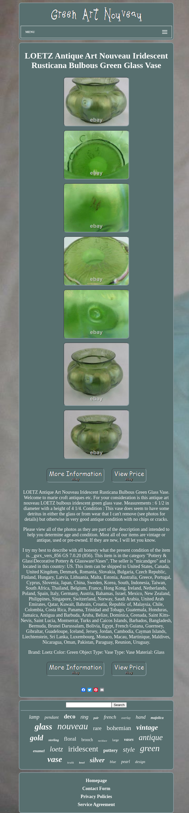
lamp (34, 717)
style (129, 749)
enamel (39, 751)
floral (70, 738)
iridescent (83, 748)
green (150, 748)
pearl (125, 761)
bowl (81, 762)
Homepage (96, 780)
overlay (126, 718)
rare (97, 728)
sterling (53, 740)
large (115, 740)
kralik (70, 762)
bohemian (119, 728)
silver (97, 760)
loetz (56, 749)
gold (36, 738)
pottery (110, 750)
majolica (157, 718)
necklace (102, 740)
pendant (51, 717)
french (110, 717)
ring (84, 717)
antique (151, 737)
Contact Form (96, 788)
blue (113, 762)
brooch (87, 739)
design (140, 762)
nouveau (72, 726)
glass (43, 726)
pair (96, 718)
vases (129, 739)
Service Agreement (96, 804)
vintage (147, 727)
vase (55, 759)
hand (141, 717)
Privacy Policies (96, 796)
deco (69, 716)
